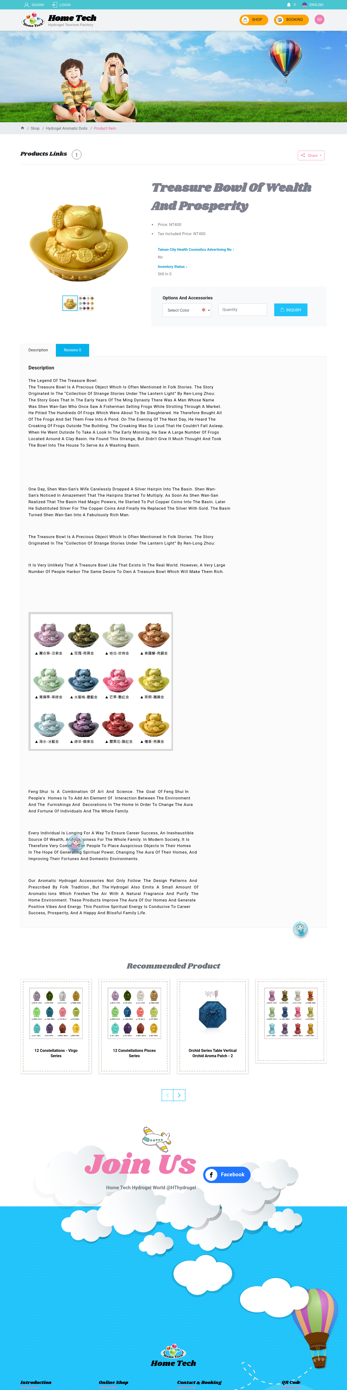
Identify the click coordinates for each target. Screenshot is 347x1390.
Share (310, 155)
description (38, 350)
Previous (167, 1095)
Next (180, 1095)
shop (35, 128)
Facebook (225, 1175)
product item (105, 128)
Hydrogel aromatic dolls (66, 128)
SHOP (252, 20)
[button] (131, 184)
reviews (72, 350)
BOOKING (289, 20)
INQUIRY (291, 310)
